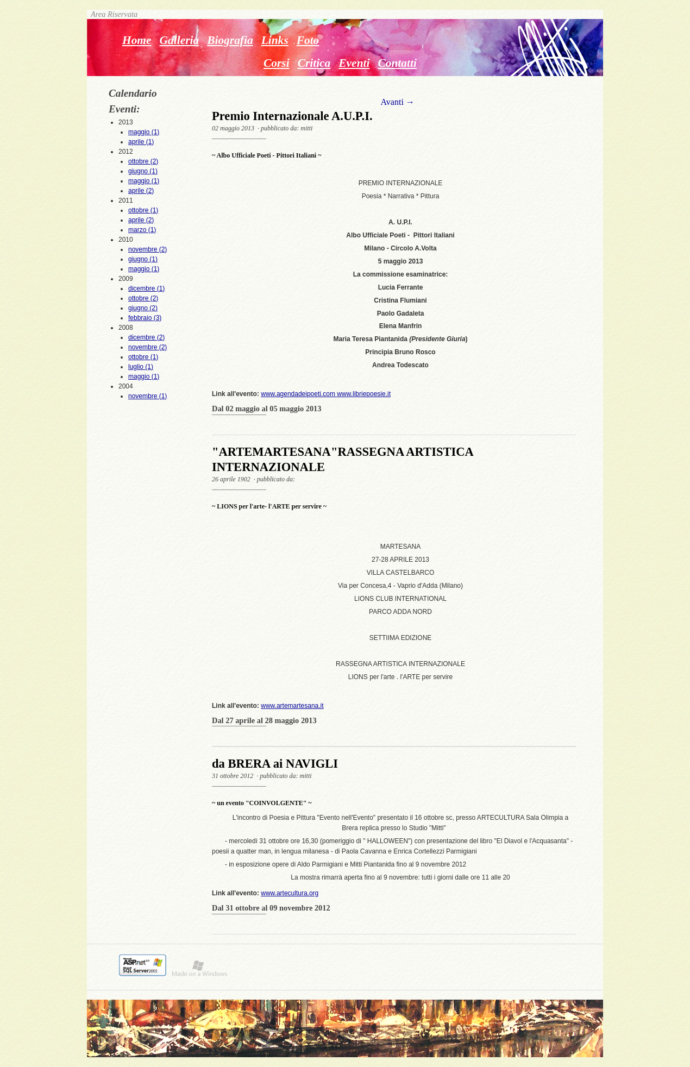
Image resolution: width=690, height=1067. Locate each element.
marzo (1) (142, 230)
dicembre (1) (146, 288)
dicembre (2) (146, 337)
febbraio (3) (144, 318)
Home (137, 40)
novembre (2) (147, 249)
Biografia (230, 40)
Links (274, 40)
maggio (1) (143, 132)
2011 (144, 216)
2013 (144, 132)
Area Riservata (112, 14)
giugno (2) (143, 308)
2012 (144, 172)
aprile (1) (141, 142)
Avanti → (397, 101)
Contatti (397, 63)
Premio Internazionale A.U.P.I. (292, 116)
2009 (144, 299)
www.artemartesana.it (292, 706)
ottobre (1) (143, 210)
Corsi (277, 63)
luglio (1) (140, 367)
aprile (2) (141, 190)
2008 (144, 352)
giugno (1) (143, 171)
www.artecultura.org (289, 893)
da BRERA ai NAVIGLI (275, 763)
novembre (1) (147, 396)
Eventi (353, 63)
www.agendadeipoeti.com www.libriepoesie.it (326, 394)
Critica (314, 63)
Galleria (179, 40)
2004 (144, 391)
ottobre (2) (143, 161)
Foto (308, 40)
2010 (144, 255)
